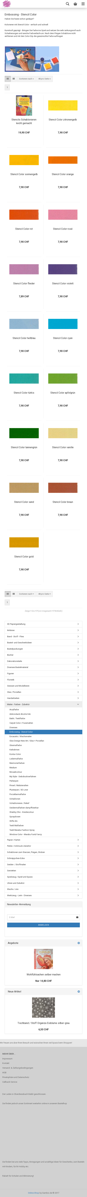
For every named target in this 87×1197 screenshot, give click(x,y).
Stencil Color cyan (63, 338)
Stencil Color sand (24, 501)
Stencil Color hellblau (24, 338)
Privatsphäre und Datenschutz (15, 1077)
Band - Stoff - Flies (15, 636)
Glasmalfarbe (15, 745)
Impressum (7, 1058)
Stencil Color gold (24, 556)
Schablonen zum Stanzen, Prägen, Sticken (26, 852)
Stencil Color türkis (24, 392)
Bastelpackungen (15, 649)
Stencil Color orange (63, 174)
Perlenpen (13, 781)
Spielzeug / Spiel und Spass (20, 877)
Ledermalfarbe (16, 759)
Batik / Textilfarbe (17, 718)
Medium (13, 767)
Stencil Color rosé (63, 228)
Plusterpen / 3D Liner (18, 790)
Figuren (10, 673)
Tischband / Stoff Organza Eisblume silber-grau (44, 1023)
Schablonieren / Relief (19, 803)
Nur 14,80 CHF (43, 980)
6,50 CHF (43, 1029)
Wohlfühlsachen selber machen (44, 974)
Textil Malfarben (16, 825)
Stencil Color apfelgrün (62, 392)
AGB (4, 1072)
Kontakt (5, 1063)
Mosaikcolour (15, 772)
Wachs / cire (12, 889)
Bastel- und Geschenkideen (19, 642)
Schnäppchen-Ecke (16, 858)
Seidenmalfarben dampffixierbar (24, 808)
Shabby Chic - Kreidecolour (21, 812)
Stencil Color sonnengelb (24, 174)
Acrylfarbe (14, 709)
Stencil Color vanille (63, 447)
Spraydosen (14, 816)
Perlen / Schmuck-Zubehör (19, 846)
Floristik (10, 680)
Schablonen (14, 799)
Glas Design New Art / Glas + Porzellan (26, 741)
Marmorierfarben (17, 763)
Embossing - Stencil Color (21, 732)
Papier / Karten (13, 840)
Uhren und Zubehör (15, 883)
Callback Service (9, 1082)
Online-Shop (33, 1193)
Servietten (11, 870)
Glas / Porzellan (14, 692)
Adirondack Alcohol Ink (20, 714)
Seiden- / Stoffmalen (16, 864)
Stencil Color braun (63, 501)
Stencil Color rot (24, 228)
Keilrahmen (14, 749)
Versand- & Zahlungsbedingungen (17, 1068)
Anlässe (10, 630)
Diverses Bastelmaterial (17, 667)
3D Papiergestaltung (16, 624)
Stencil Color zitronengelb (63, 119)
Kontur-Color (15, 754)
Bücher (10, 655)
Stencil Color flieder (24, 283)
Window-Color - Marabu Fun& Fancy (25, 834)
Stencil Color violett (62, 283)
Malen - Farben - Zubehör (18, 704)
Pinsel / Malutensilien (18, 785)
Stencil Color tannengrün (24, 447)
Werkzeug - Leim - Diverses (19, 895)
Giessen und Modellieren (18, 686)
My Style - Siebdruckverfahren (22, 776)
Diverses (13, 727)
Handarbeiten (13, 698)
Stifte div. (13, 821)
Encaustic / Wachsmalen (20, 736)
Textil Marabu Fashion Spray (22, 830)
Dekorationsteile (14, 661)
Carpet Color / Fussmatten (21, 723)
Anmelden (43, 925)
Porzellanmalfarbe (17, 794)
